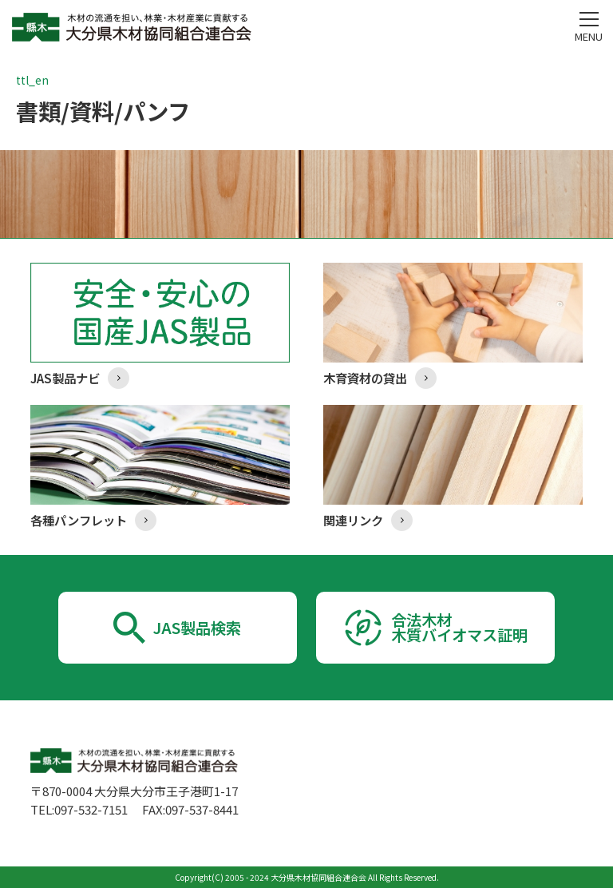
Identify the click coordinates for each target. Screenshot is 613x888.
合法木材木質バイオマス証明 (459, 627)
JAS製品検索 (197, 627)
